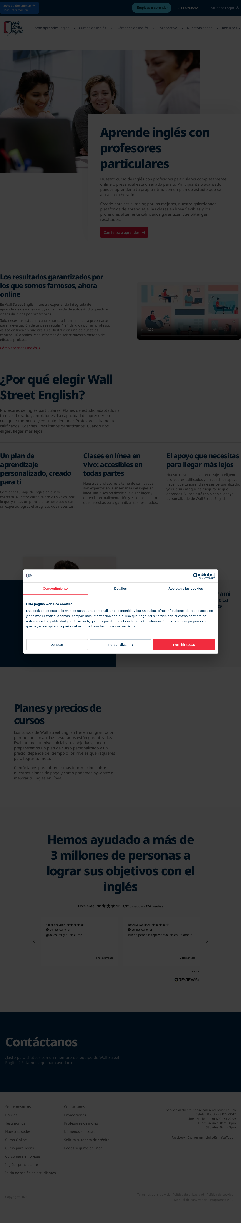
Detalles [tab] (120, 588)
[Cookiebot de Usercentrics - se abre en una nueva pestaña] (196, 576)
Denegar (56, 644)
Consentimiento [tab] (55, 588)
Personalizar (120, 644)
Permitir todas (184, 644)
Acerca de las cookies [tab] (185, 588)
